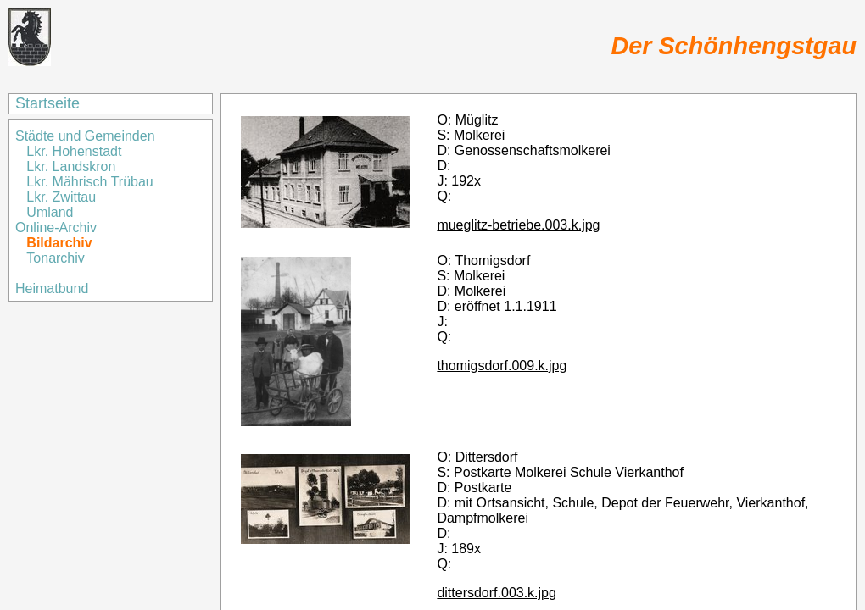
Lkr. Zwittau (61, 197)
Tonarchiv (55, 258)
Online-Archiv (56, 227)
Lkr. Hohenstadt (73, 151)
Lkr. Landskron (70, 166)
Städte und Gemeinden (87, 136)
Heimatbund (51, 288)
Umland (49, 212)
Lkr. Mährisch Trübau (89, 182)
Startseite (47, 103)
